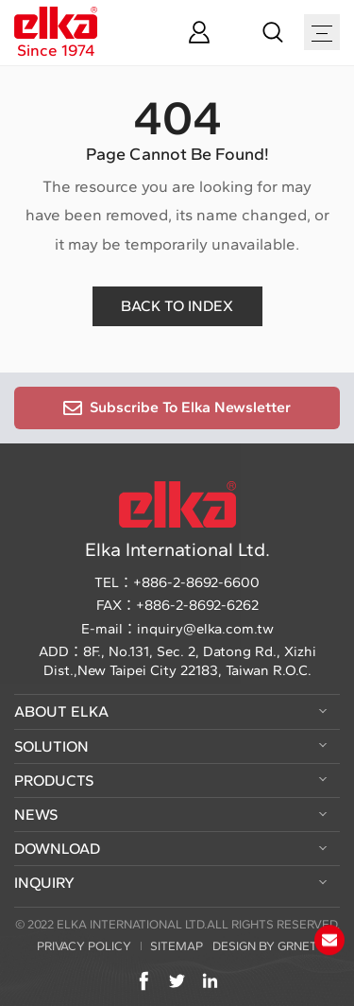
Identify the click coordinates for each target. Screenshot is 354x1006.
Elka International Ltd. (177, 521)
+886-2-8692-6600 (196, 582)
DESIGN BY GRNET (264, 946)
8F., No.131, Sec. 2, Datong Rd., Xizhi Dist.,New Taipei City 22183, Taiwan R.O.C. (179, 661)
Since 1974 (55, 33)
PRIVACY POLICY (84, 946)
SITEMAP (176, 946)
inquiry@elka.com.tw (205, 628)
